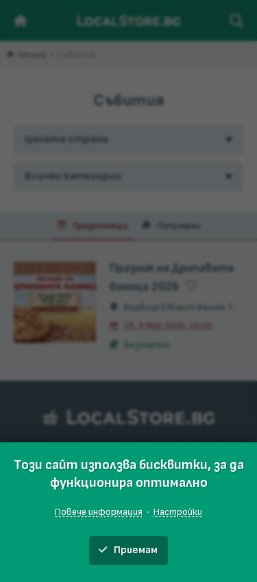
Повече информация (99, 512)
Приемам (128, 550)
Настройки (178, 512)
